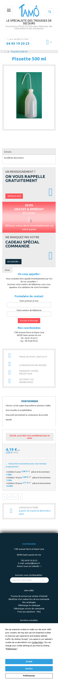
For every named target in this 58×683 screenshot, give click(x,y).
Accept (29, 661)
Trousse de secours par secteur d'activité (29, 596)
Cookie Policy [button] (37, 642)
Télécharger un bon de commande (29, 608)
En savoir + (13, 261)
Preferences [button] (11, 649)
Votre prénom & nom (29, 301)
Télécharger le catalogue (29, 605)
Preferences (29, 676)
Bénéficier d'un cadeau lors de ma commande (29, 599)
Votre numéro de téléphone (29, 310)
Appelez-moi (14, 196)
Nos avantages (29, 602)
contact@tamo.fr (32, 563)
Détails (7, 152)
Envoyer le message (29, 320)
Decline (29, 669)
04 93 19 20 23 (18, 43)
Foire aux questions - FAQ (29, 612)
